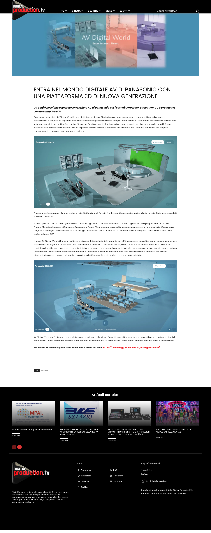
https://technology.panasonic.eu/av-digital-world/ (131, 347)
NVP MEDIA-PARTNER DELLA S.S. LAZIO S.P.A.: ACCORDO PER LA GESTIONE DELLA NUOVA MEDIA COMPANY (80, 432)
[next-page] (19, 450)
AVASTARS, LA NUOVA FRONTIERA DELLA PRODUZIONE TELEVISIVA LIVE (174, 431)
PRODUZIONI (16, 436)
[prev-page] (14, 450)
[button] (197, 11)
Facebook (86, 473)
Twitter (84, 490)
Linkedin (85, 484)
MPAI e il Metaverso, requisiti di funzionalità (33, 430)
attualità (44, 371)
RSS (115, 473)
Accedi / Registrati (167, 11)
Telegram (118, 479)
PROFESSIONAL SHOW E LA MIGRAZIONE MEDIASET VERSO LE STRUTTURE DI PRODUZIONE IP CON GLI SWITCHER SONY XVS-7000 (127, 434)
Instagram (86, 479)
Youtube (117, 484)
